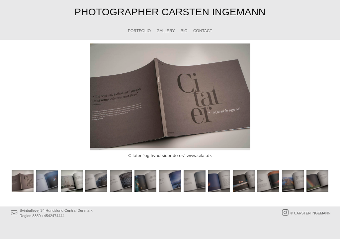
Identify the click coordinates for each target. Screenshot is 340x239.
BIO (184, 31)
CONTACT (202, 31)
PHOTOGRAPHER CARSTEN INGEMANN (170, 11)
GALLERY (165, 31)
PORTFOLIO (139, 31)
